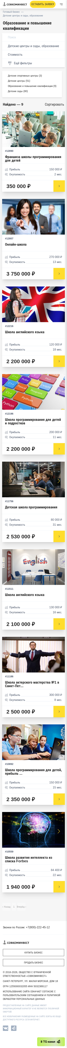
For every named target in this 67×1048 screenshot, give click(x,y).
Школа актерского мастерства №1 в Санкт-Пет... (32, 684)
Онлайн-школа (15, 244)
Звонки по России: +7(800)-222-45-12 (26, 927)
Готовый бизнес (11, 11)
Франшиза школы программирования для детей (33, 158)
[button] (58, 130)
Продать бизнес (33, 962)
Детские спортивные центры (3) (25, 75)
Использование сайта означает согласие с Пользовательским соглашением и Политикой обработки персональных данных (31, 995)
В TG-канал (51, 1041)
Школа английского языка (24, 332)
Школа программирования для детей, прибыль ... (33, 771)
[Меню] (61, 4)
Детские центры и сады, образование (23, 15)
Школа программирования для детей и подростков (33, 421)
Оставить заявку (42, 4)
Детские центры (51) (19, 80)
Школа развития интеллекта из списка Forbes (28, 859)
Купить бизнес (33, 952)
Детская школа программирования (31, 507)
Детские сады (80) (18, 91)
